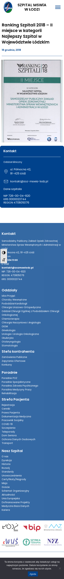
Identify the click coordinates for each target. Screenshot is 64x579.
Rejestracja (8, 405)
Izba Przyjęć (8, 295)
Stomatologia (10, 345)
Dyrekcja (7, 460)
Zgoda (33, 574)
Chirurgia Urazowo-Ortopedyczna (21, 307)
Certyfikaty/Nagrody (14, 479)
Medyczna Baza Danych (15, 506)
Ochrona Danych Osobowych (18, 439)
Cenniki (6, 408)
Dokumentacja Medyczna (16, 416)
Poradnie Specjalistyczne (16, 382)
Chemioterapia (10, 318)
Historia (6, 464)
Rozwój (6, 468)
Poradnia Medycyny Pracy (17, 389)
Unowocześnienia (12, 475)
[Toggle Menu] (58, 7)
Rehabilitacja (9, 393)
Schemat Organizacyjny (15, 490)
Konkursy (7, 364)
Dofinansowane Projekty (16, 502)
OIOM (5, 326)
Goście (6, 487)
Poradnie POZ (9, 378)
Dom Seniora (9, 435)
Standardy (8, 471)
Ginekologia (8, 330)
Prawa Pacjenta (11, 412)
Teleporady (8, 431)
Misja (4, 483)
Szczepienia (8, 428)
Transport (7, 443)
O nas (5, 456)
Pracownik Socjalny (13, 420)
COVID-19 (7, 424)
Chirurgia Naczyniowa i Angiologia (21, 322)
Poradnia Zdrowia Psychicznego (20, 385)
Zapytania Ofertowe (13, 361)
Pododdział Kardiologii (14, 303)
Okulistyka (7, 338)
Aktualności (8, 494)
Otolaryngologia (11, 341)
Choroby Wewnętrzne (14, 299)
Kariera (6, 510)
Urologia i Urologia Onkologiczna (20, 334)
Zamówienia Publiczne (14, 357)
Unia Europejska (11, 498)
